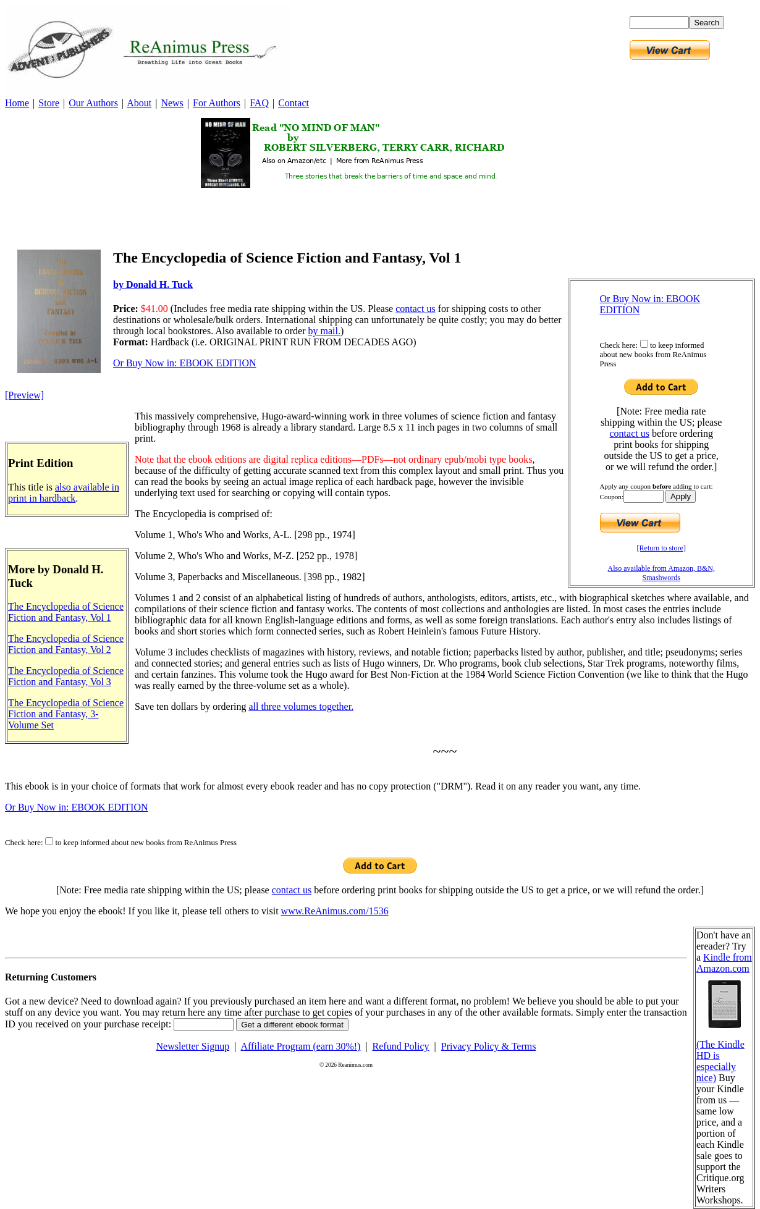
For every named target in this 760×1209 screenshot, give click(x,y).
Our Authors (93, 103)
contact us (629, 433)
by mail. (324, 331)
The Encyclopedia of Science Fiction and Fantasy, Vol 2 (66, 644)
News (172, 103)
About (139, 103)
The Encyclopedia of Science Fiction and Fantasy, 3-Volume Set (66, 713)
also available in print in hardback (63, 492)
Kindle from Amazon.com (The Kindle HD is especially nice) (724, 1017)
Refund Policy (401, 1046)
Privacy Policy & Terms (488, 1046)
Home (17, 103)
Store (48, 103)
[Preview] (24, 395)
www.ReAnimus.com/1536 (335, 911)
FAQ (259, 103)
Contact (293, 103)
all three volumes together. (300, 706)
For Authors (216, 103)
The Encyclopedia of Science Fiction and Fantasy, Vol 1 (66, 612)
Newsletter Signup (193, 1046)
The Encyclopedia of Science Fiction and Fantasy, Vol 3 (66, 676)
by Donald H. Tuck (153, 284)
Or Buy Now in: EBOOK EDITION (184, 363)
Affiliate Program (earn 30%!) (301, 1046)
